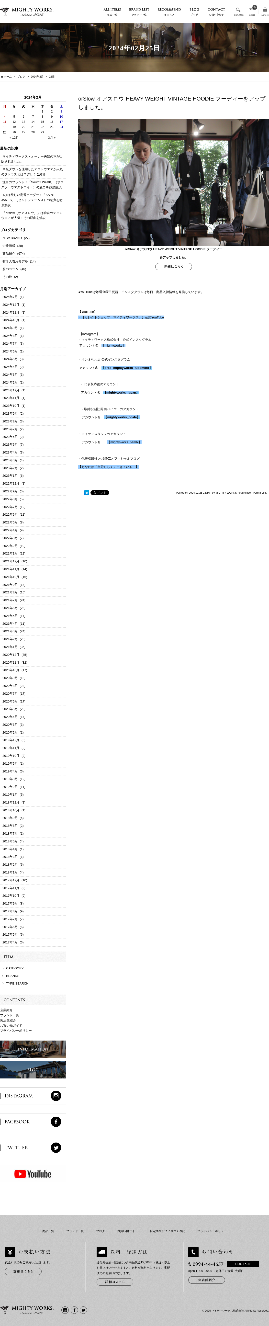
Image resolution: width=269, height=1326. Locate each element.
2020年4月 (10, 717)
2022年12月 (10, 483)
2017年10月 (10, 895)
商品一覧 (48, 1231)
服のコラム (10, 269)
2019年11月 (10, 748)
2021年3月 (10, 631)
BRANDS (12, 976)
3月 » (52, 137)
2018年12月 (10, 802)
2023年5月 (10, 444)
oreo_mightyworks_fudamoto (127, 368)
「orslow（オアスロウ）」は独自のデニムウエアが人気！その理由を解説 (32, 215)
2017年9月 (10, 903)
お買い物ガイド (11, 1025)
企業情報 (8, 246)
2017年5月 (10, 934)
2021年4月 (10, 623)
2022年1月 (10, 553)
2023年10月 (10, 406)
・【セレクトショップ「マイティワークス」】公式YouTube (121, 317)
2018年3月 (10, 857)
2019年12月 (10, 740)
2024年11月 (10, 312)
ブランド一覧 (9, 1015)
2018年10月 (10, 810)
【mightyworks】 (113, 345)
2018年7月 (10, 833)
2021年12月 (10, 561)
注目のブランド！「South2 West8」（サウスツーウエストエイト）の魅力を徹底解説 (32, 184)
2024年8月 (10, 336)
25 (4, 132)
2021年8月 (10, 592)
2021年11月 (10, 569)
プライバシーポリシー (16, 1030)
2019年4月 (10, 771)
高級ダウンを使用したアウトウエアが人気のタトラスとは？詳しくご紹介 (32, 171)
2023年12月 (10, 390)
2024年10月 (10, 320)
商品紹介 (8, 253)
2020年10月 (10, 670)
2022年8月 (10, 499)
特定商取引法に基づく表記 (167, 1231)
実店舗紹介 (8, 1020)
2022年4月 (10, 530)
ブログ (100, 1231)
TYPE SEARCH (17, 983)
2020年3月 (10, 724)
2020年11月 (10, 662)
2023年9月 (10, 413)
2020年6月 (10, 701)
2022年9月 (10, 491)
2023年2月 (10, 468)
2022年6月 (10, 514)
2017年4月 (10, 942)
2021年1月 (10, 647)
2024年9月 (10, 328)
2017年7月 (10, 919)
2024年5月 (10, 359)
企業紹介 (6, 1010)
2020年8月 (10, 686)
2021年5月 (10, 616)
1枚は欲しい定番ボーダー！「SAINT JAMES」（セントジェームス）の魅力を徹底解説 (32, 200)
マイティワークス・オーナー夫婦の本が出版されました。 (32, 159)
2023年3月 (10, 460)
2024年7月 (10, 343)
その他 (7, 277)
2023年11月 (10, 398)
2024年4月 (10, 367)
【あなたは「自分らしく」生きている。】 (108, 467)
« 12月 (14, 137)
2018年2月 (10, 864)
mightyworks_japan (121, 392)
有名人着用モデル (15, 261)
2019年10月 (10, 756)
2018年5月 (10, 841)
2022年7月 (10, 507)
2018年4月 (10, 849)
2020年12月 (10, 655)
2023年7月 (10, 429)
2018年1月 (10, 872)
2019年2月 (10, 787)
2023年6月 (10, 437)
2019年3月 (10, 779)
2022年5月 (10, 522)
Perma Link (260, 492)
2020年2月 (10, 732)
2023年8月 (10, 421)
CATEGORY (15, 968)
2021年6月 (10, 608)
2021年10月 (10, 577)
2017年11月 (10, 888)
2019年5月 (10, 763)
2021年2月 (10, 639)
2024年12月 (10, 304)
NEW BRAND (12, 238)
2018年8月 (10, 825)
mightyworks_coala (122, 417)
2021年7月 (10, 600)
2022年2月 (10, 546)
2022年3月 (10, 538)
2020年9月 (10, 678)
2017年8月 (10, 911)
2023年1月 (10, 475)
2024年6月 (10, 351)
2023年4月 (10, 452)
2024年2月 (37, 76)
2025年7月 (10, 297)
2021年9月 (10, 585)
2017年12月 (10, 880)
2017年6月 (10, 927)
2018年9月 (10, 818)
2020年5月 (10, 709)
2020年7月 (10, 693)
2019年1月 (10, 794)
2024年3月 (10, 374)
